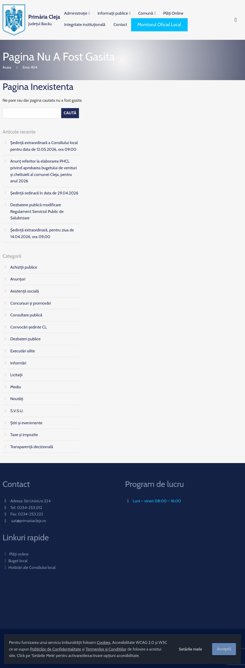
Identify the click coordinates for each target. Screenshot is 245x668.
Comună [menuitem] (145, 13)
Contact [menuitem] (120, 24)
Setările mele (190, 649)
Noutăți (16, 398)
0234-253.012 (29, 507)
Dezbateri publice (25, 338)
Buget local (15, 560)
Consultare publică (26, 315)
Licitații (16, 374)
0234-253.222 (30, 514)
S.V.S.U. (17, 410)
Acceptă (224, 648)
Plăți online (16, 554)
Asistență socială (24, 291)
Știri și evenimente (26, 422)
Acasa (7, 67)
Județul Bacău (44, 19)
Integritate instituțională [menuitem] (84, 24)
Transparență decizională (31, 446)
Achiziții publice (23, 267)
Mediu (15, 386)
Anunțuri (17, 279)
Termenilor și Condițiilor (106, 649)
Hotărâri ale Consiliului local (29, 567)
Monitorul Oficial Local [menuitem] (159, 24)
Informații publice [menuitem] (112, 13)
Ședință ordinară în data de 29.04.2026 (44, 193)
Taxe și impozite (24, 434)
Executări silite (22, 351)
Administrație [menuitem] (75, 13)
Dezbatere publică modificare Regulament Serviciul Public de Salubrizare (36, 211)
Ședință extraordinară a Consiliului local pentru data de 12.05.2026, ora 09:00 (44, 146)
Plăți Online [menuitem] (173, 13)
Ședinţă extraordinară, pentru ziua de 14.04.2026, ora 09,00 (42, 233)
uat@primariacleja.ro (28, 520)
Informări (18, 363)
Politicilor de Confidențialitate (55, 649)
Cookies (104, 642)
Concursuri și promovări (30, 303)
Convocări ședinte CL (28, 327)
